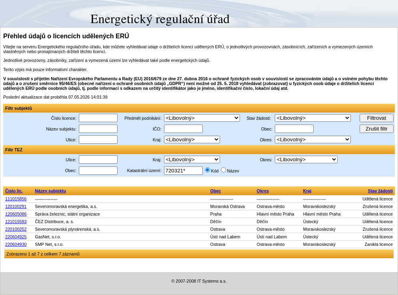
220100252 (15, 229)
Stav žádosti (380, 190)
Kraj (307, 190)
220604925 (15, 236)
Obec (215, 190)
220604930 (15, 244)
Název (233, 170)
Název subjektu (50, 190)
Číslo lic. (14, 190)
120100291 (15, 206)
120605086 (15, 214)
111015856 (15, 198)
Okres (263, 190)
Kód (215, 170)
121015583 (15, 221)
